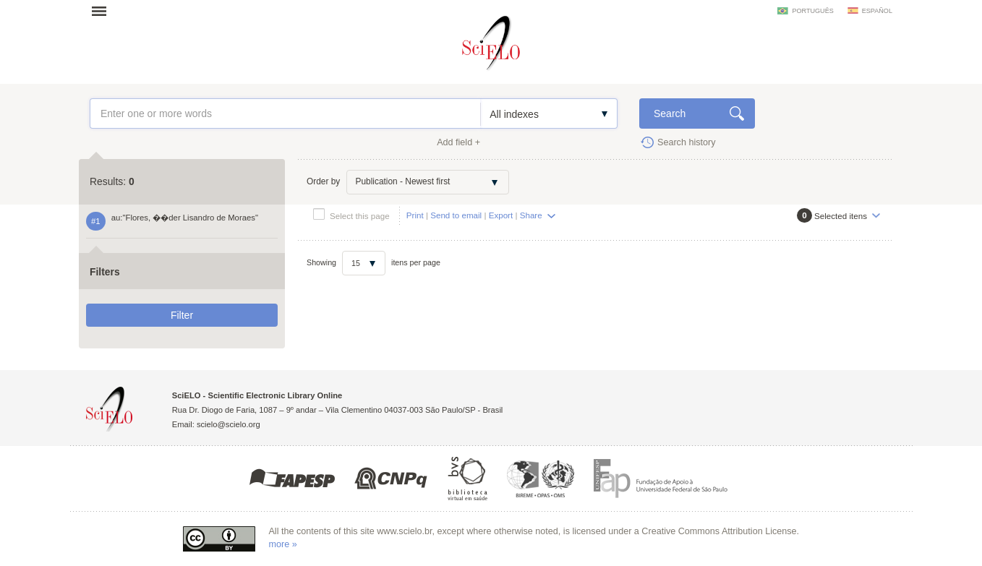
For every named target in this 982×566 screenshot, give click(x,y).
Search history (686, 142)
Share (531, 215)
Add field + (458, 142)
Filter (182, 315)
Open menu (103, 11)
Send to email (456, 215)
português (812, 10)
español (877, 10)
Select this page (360, 215)
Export (501, 215)
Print (415, 215)
